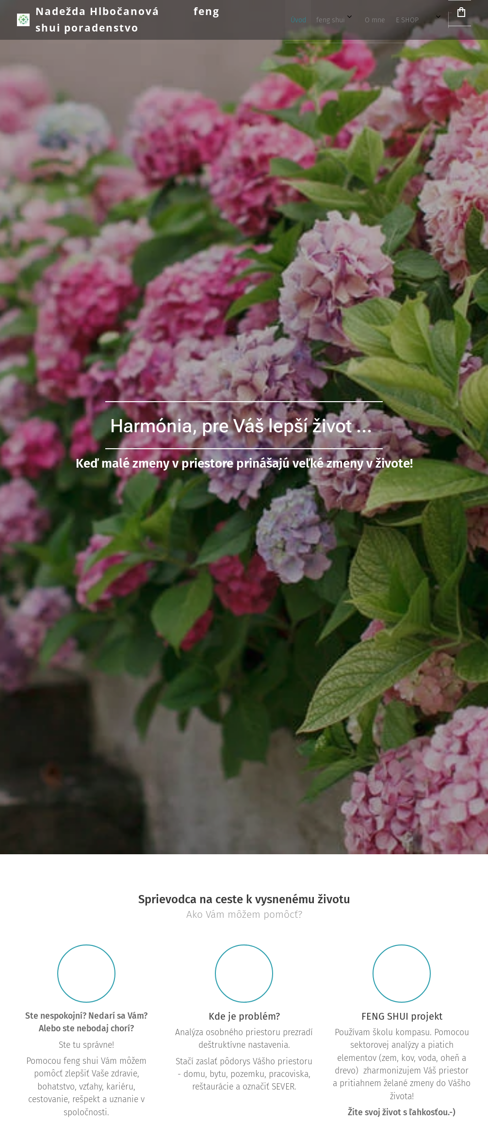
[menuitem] (302, 20)
